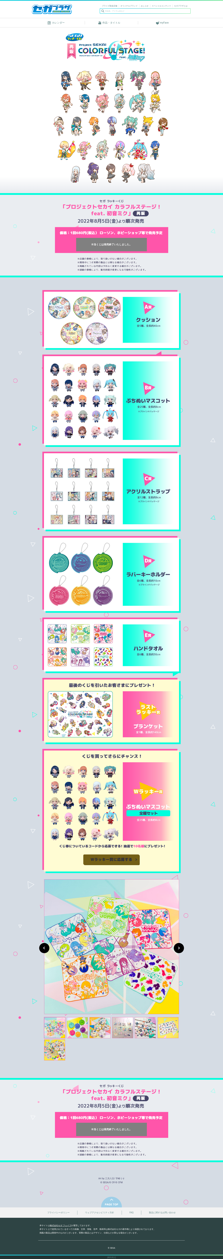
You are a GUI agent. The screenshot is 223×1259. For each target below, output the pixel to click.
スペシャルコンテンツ (161, 6)
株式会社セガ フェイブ (60, 1225)
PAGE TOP (111, 1202)
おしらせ (144, 6)
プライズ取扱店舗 (109, 6)
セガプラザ (52, 9)
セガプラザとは (180, 6)
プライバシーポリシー (58, 1212)
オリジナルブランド (129, 6)
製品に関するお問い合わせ (162, 1212)
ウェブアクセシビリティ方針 (99, 1212)
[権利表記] (111, 1257)
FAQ (131, 1212)
